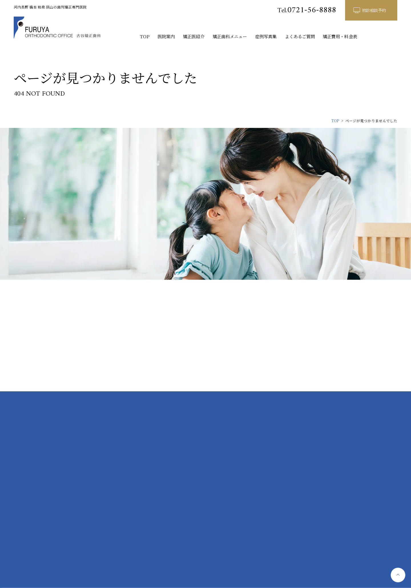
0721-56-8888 (306, 10)
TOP (145, 36)
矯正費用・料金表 (340, 36)
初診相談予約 (374, 10)
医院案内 (166, 36)
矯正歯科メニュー (230, 36)
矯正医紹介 (193, 36)
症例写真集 (266, 36)
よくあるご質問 (300, 36)
